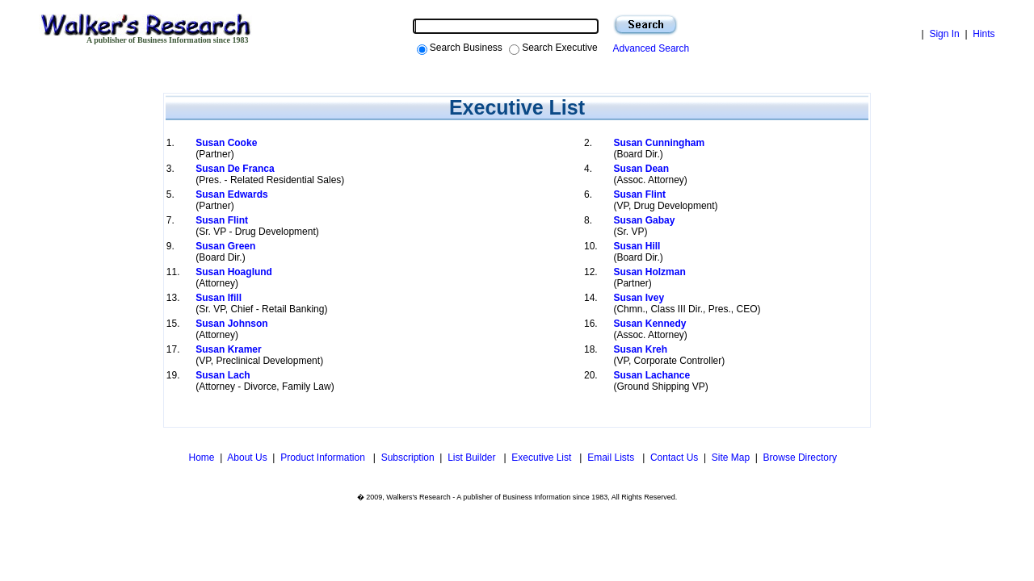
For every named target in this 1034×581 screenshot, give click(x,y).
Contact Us (674, 457)
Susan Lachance (651, 375)
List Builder (473, 457)
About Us (247, 457)
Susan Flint (639, 194)
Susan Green (225, 246)
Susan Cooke (226, 142)
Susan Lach (222, 375)
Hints (983, 34)
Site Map (731, 457)
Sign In (944, 34)
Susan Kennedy (649, 323)
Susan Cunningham (658, 142)
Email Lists (612, 457)
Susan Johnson (231, 323)
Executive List (542, 457)
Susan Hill (636, 246)
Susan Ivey (638, 297)
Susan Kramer (228, 349)
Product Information (324, 457)
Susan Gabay (644, 220)
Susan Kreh (640, 349)
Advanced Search (649, 48)
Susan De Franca (234, 168)
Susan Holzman (649, 272)
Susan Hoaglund (233, 272)
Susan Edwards (231, 194)
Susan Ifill (218, 297)
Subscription (408, 457)
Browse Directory (800, 457)
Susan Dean (641, 168)
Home (200, 457)
